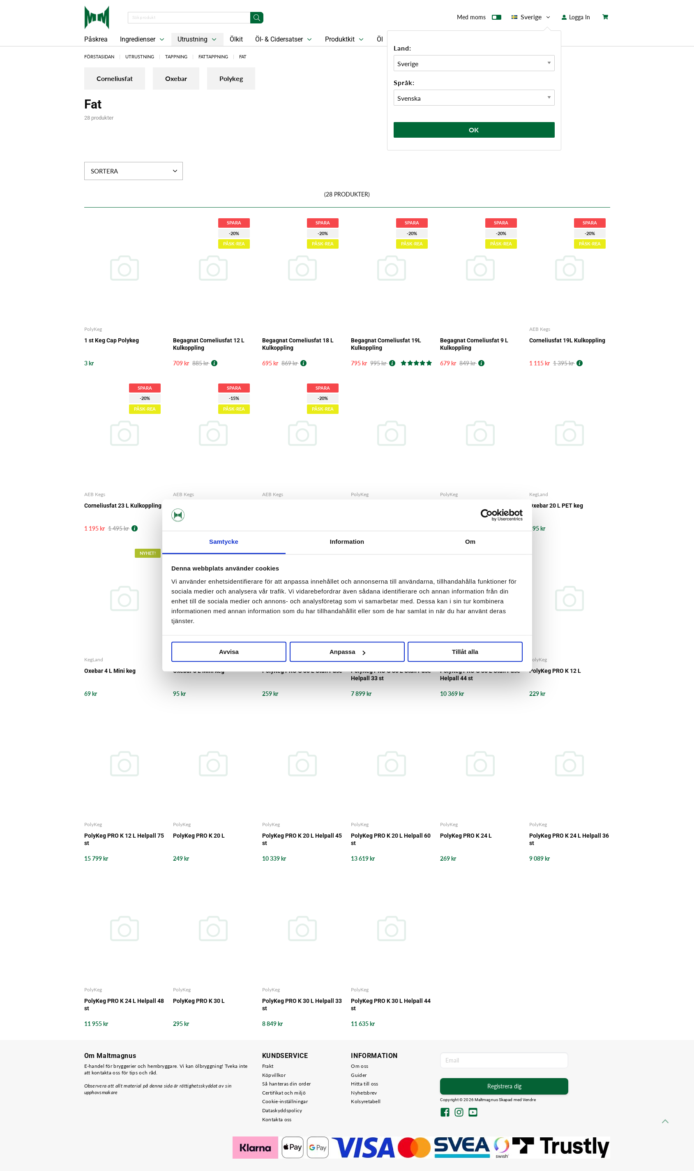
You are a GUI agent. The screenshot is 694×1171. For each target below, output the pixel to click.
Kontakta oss (277, 1119)
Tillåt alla (465, 652)
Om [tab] (470, 541)
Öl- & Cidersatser (284, 39)
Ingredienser (143, 39)
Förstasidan (99, 56)
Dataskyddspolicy (282, 1110)
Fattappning (213, 56)
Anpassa (347, 652)
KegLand (538, 494)
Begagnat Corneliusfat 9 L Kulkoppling (474, 344)
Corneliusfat (115, 78)
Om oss (359, 1066)
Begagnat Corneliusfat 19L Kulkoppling (386, 344)
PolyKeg (93, 329)
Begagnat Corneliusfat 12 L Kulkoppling (208, 344)
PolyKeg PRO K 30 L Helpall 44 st (391, 1005)
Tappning (176, 56)
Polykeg (231, 78)
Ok (474, 130)
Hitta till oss (364, 1084)
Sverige (531, 17)
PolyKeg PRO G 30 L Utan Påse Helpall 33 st (391, 674)
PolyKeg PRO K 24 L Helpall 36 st (569, 839)
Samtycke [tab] (223, 541)
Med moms (479, 19)
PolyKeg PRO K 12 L (555, 670)
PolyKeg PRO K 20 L (199, 835)
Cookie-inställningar (285, 1101)
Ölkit (236, 39)
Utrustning (198, 39)
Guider (359, 1075)
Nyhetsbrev (364, 1093)
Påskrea (96, 39)
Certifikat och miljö (284, 1093)
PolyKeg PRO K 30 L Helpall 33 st (302, 1005)
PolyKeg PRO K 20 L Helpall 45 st (302, 839)
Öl (380, 39)
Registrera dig (504, 1086)
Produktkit (345, 39)
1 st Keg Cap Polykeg (111, 340)
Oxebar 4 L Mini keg (110, 670)
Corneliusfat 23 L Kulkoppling (122, 505)
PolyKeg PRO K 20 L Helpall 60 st (391, 839)
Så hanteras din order (286, 1084)
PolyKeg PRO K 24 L (466, 835)
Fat (243, 56)
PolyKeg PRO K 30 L (199, 1001)
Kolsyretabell (365, 1101)
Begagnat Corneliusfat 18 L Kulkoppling (298, 344)
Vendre (529, 1099)
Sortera (135, 171)
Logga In (576, 17)
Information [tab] (347, 541)
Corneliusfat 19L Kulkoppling (567, 340)
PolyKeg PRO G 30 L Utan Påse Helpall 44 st (480, 674)
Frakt (268, 1066)
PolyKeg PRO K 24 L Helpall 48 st (124, 1005)
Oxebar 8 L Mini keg (198, 670)
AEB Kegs (539, 329)
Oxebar (176, 78)
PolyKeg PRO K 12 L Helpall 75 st (124, 839)
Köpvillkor (274, 1075)
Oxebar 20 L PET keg (556, 505)
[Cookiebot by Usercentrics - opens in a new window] (487, 515)
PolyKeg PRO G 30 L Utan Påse (302, 670)
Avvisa (229, 652)
